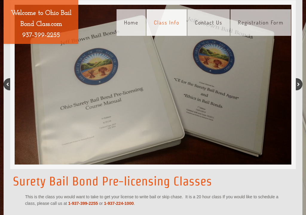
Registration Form (261, 22)
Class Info (166, 22)
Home (131, 22)
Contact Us (208, 22)
